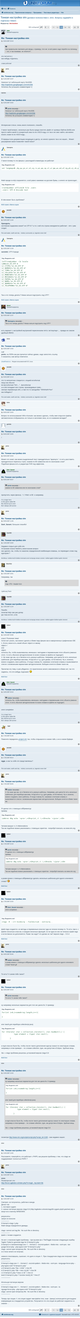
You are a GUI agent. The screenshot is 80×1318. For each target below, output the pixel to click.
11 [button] (53, 27)
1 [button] (48, 27)
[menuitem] (3, 8)
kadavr (10, 698)
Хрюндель (11, 321)
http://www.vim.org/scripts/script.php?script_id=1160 (28, 1137)
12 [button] (57, 27)
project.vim (23, 739)
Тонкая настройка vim (37, 19)
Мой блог (4, 677)
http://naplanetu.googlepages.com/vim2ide (17, 85)
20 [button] (75, 27)
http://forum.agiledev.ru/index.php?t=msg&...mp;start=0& (22, 1183)
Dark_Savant (12, 907)
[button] (41, 27)
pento (9, 108)
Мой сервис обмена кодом (10, 204)
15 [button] (69, 27)
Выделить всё (10, 165)
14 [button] (65, 27)
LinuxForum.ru (5, 361)
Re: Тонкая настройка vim (15, 38)
